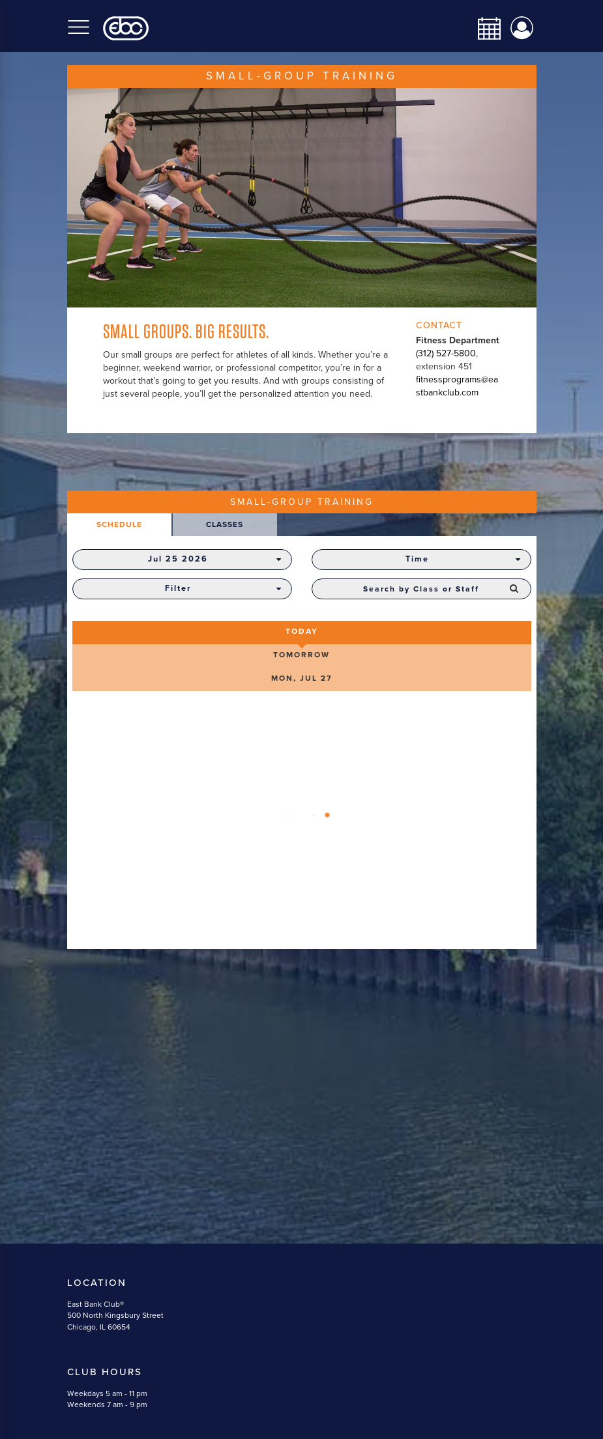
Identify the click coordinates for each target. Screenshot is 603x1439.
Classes (224, 524)
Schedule (119, 524)
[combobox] (421, 588)
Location (96, 1283)
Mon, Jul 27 (301, 678)
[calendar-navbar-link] (484, 28)
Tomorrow (301, 654)
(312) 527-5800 (446, 353)
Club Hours (104, 1372)
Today (302, 631)
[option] (302, 197)
